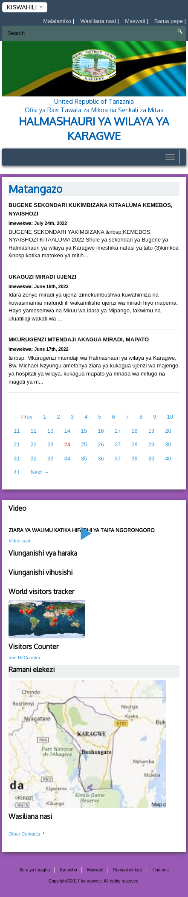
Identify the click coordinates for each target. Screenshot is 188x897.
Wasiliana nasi (99, 21)
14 (67, 431)
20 (168, 431)
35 (84, 458)
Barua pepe (169, 21)
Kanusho (68, 870)
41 (17, 472)
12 (33, 431)
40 (168, 458)
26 (101, 444)
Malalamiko (57, 21)
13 (50, 431)
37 (118, 458)
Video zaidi (20, 540)
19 (151, 431)
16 (101, 431)
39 (151, 458)
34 (67, 458)
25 (84, 444)
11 (17, 431)
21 (17, 444)
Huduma (161, 870)
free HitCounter (24, 657)
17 (118, 431)
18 (134, 431)
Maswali (136, 21)
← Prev (23, 417)
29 (151, 444)
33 (50, 458)
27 (118, 444)
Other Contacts (27, 833)
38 (134, 458)
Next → (39, 472)
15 (84, 431)
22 (33, 444)
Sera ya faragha (34, 870)
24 (67, 444)
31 (17, 458)
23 (50, 444)
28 (134, 444)
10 (170, 417)
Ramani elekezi (127, 870)
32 (33, 458)
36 (101, 458)
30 (168, 444)
